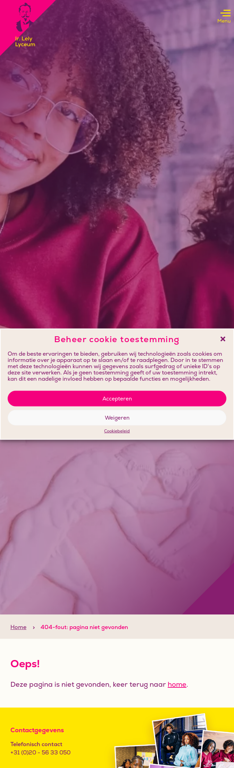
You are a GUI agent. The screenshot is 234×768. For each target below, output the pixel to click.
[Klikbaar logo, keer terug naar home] (28, 28)
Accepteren (117, 398)
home (177, 684)
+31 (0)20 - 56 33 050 (40, 752)
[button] (222, 339)
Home (18, 627)
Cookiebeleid (117, 431)
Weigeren (117, 417)
